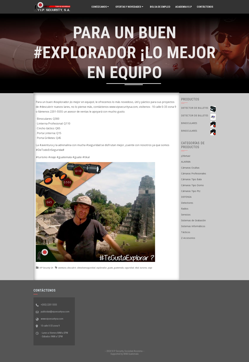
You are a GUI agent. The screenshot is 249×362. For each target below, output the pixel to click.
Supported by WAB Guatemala (124, 354)
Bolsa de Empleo (160, 6)
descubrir (71, 267)
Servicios (186, 214)
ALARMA (186, 161)
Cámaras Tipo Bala (191, 179)
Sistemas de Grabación (193, 220)
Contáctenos (205, 6)
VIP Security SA (46, 267)
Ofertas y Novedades (128, 6)
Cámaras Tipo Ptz (190, 191)
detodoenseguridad (86, 267)
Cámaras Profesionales (193, 173)
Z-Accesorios (188, 238)
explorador (101, 267)
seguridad (129, 267)
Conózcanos (99, 6)
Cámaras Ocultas (190, 167)
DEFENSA (186, 196)
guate (110, 267)
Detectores (187, 202)
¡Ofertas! (185, 155)
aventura (62, 267)
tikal (137, 267)
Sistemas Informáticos (193, 226)
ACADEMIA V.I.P (183, 6)
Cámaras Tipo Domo (192, 185)
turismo (143, 267)
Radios (184, 208)
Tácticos (185, 232)
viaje (150, 267)
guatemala (119, 267)
